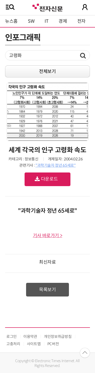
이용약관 (30, 336)
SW (31, 21)
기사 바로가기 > (47, 235)
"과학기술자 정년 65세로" (55, 165)
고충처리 (13, 343)
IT (46, 21)
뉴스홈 (11, 21)
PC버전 (53, 343)
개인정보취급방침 (57, 336)
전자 (81, 21)
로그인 (11, 336)
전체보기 (47, 71)
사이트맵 (34, 343)
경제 (63, 21)
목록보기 (47, 289)
